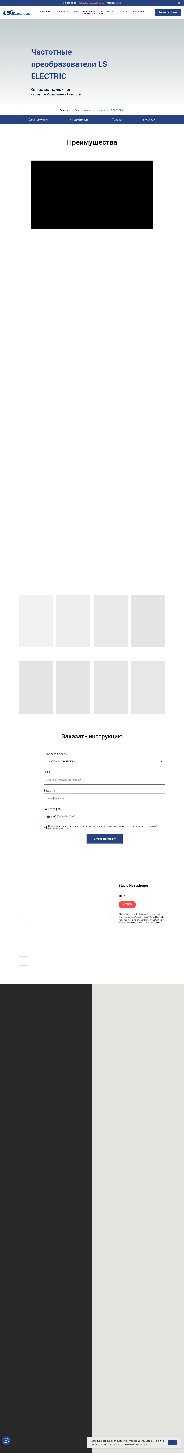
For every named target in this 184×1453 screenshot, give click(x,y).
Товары (117, 119)
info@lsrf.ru (82, 3)
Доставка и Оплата (93, 13)
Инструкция (149, 119)
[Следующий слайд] (110, 919)
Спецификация (79, 119)
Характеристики (38, 119)
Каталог (61, 11)
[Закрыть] (179, 3)
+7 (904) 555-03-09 (113, 3)
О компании (45, 11)
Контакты (138, 11)
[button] (168, 12)
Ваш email (50, 790)
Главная (64, 110)
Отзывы (124, 11)
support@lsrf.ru (97, 3)
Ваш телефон (52, 809)
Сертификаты (108, 11)
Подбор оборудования (84, 11)
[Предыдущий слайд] (24, 919)
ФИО (47, 772)
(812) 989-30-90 (69, 3)
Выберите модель (55, 754)
